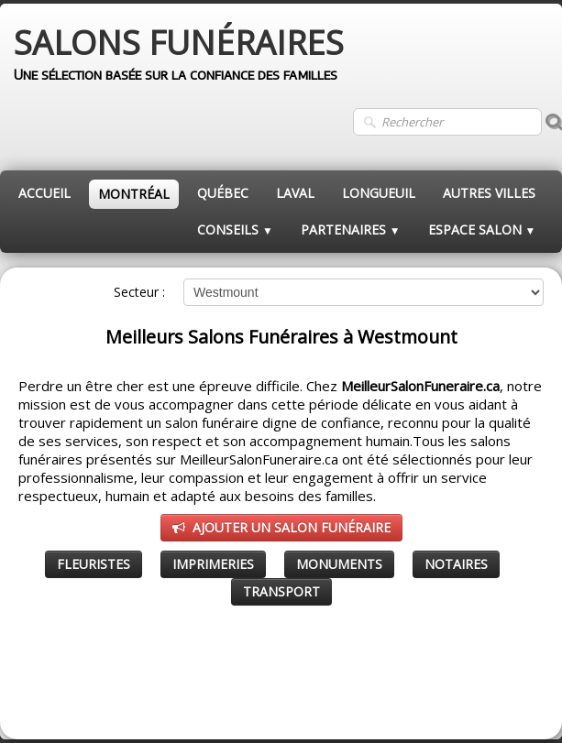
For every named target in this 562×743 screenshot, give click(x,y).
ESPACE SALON (482, 229)
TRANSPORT (281, 591)
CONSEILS (235, 229)
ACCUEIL (44, 193)
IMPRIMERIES (213, 564)
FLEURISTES (93, 564)
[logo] (179, 55)
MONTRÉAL (134, 193)
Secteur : (139, 291)
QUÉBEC (222, 193)
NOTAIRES (456, 564)
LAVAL (295, 193)
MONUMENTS (339, 564)
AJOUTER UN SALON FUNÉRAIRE (281, 527)
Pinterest (517, 703)
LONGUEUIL (378, 193)
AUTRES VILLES (489, 193)
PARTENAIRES (351, 229)
